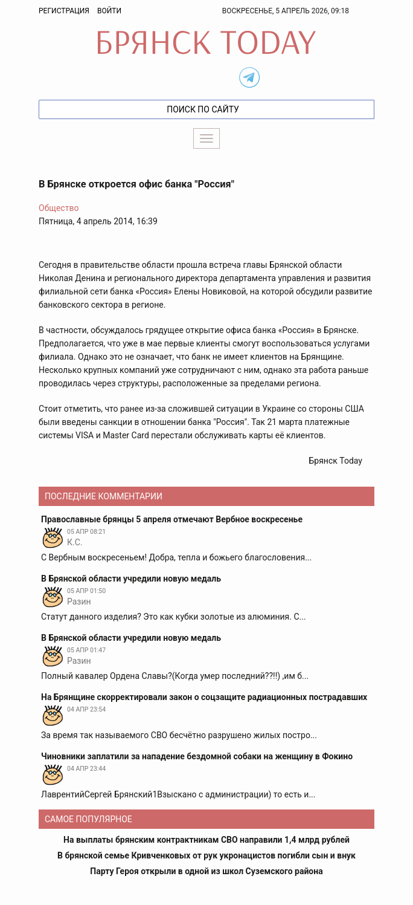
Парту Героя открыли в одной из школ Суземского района (206, 871)
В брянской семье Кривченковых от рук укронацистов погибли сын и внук (206, 855)
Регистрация (64, 11)
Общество (58, 208)
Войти (109, 11)
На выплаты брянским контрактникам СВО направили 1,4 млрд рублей (206, 840)
